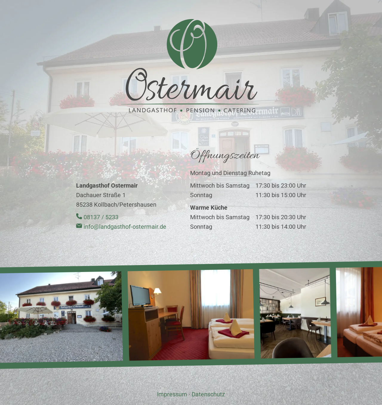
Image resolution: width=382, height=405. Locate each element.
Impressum (172, 394)
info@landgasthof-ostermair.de (121, 226)
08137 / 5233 (97, 217)
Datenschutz (208, 394)
